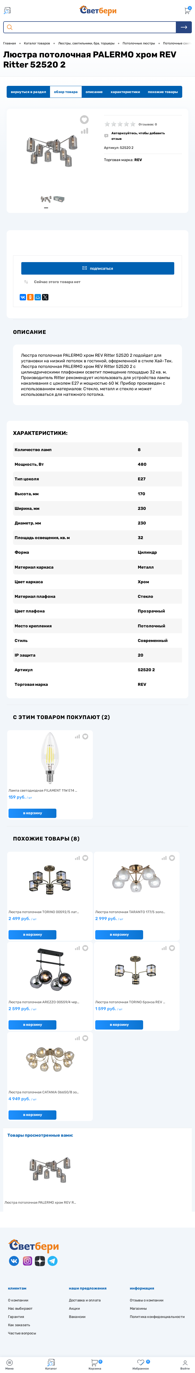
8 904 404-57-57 (30, 1316)
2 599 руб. (156, 925)
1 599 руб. (36, 1016)
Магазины (138, 1223)
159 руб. (36, 804)
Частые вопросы (22, 1248)
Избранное (141, 1364)
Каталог (51, 1364)
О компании (18, 1215)
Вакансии (77, 1231)
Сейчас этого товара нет (57, 283)
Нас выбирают (20, 1223)
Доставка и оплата (85, 1215)
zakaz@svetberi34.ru (33, 1326)
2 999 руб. (96, 925)
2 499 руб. (36, 925)
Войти (185, 1364)
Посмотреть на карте (34, 1297)
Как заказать (19, 1240)
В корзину (31, 818)
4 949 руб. (96, 1016)
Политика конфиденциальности (157, 1231)
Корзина (95, 1364)
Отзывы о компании (146, 1215)
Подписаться (98, 268)
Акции (74, 1223)
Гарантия (16, 1231)
